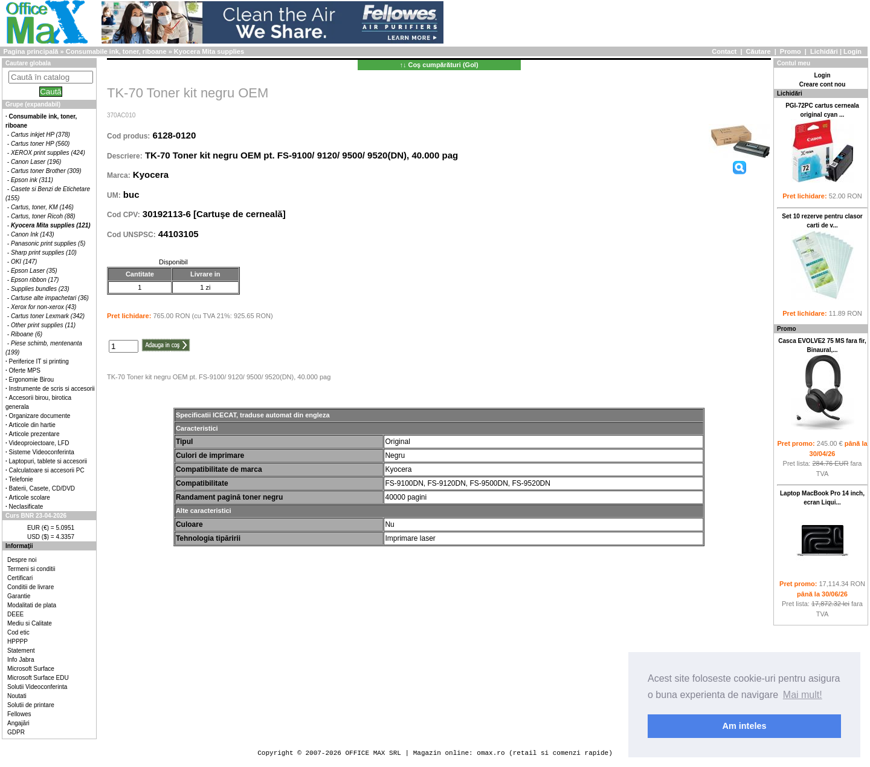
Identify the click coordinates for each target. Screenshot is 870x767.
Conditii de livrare (30, 587)
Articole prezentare (34, 434)
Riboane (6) (26, 334)
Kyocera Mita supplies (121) (51, 225)
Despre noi (21, 559)
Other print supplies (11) (43, 325)
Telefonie (21, 479)
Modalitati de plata (31, 605)
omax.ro (490, 752)
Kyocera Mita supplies (209, 51)
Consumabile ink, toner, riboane (116, 51)
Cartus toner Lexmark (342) (48, 316)
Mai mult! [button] (802, 695)
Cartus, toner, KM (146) (42, 207)
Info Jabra (20, 659)
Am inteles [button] (745, 726)
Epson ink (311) (32, 180)
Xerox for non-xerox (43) (43, 307)
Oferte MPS (24, 370)
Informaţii (19, 546)
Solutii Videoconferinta (37, 687)
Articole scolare (29, 497)
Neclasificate (26, 506)
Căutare (758, 51)
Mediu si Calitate (29, 623)
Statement (21, 650)
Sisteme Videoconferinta (41, 452)
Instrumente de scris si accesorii (52, 388)
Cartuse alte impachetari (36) (50, 298)
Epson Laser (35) (34, 270)
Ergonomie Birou (31, 379)
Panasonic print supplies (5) (48, 243)
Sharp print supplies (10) (44, 252)
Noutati (17, 696)
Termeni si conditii (31, 569)
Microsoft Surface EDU (38, 677)
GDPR (16, 732)
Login (852, 51)
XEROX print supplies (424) (48, 152)
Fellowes (19, 714)
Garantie (18, 596)
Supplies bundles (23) (40, 289)
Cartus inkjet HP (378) (40, 134)
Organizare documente (40, 416)
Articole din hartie (32, 425)
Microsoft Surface (30, 668)
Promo (790, 51)
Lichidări (824, 51)
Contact (724, 51)
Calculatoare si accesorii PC (47, 470)
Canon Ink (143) (32, 234)
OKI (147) (24, 261)
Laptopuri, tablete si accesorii (48, 461)
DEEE (15, 614)
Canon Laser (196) (36, 161)
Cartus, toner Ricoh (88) (43, 216)
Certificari (20, 578)
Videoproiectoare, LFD (39, 443)
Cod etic (18, 632)
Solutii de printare (30, 705)
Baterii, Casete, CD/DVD (42, 488)
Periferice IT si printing (39, 361)
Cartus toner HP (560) (40, 143)
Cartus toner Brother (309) (46, 171)
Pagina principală (30, 51)
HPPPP (17, 641)
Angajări (18, 723)
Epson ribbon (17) (35, 279)
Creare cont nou (822, 84)
